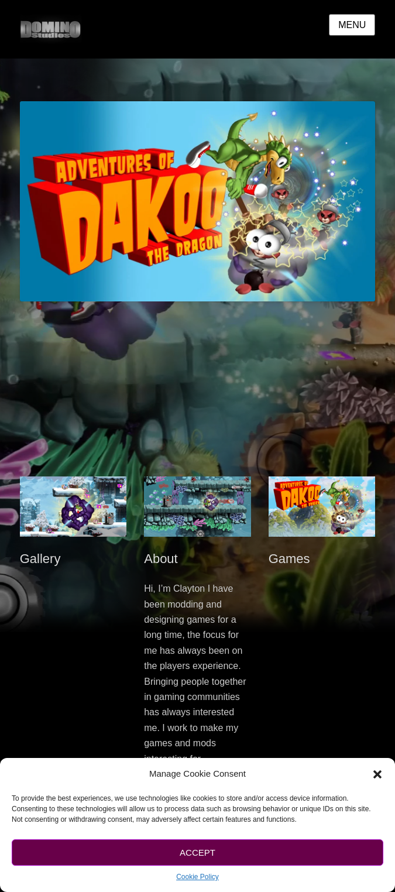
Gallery (40, 558)
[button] (377, 774)
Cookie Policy (197, 877)
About (161, 558)
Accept (197, 852)
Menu (352, 25)
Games (289, 558)
